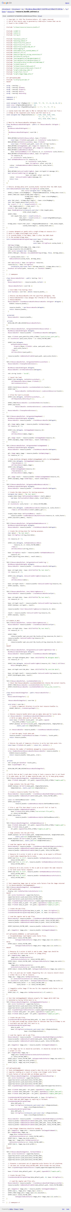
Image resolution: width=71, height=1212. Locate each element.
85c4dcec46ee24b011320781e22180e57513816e (44, 9)
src (23, 9)
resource (10, 11)
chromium (6, 9)
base (4, 11)
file (39, 16)
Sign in (67, 3)
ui (67, 9)
